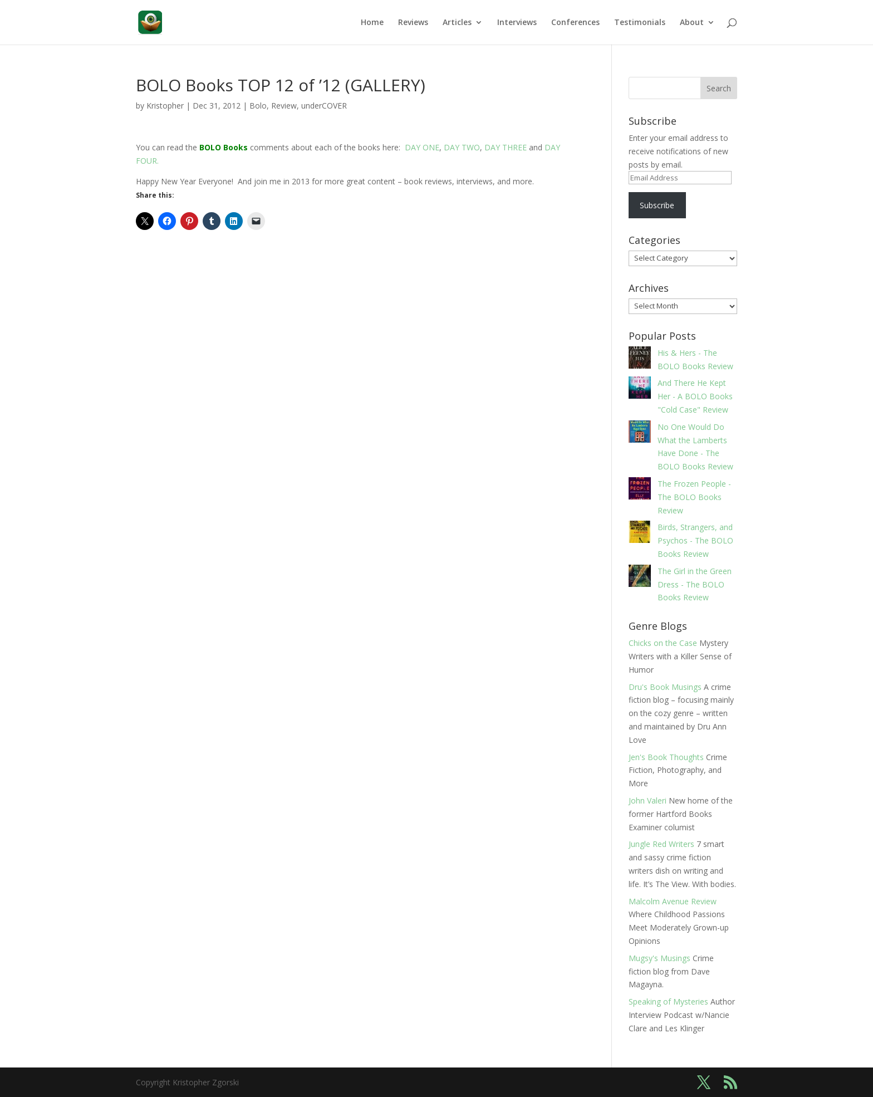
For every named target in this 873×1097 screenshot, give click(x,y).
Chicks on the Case (663, 643)
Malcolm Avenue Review (673, 901)
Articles (457, 22)
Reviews (413, 22)
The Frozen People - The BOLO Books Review (694, 497)
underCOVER (324, 105)
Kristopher (165, 105)
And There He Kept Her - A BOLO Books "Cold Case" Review (695, 396)
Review (284, 105)
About (692, 22)
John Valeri (647, 800)
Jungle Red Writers (661, 844)
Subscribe (657, 205)
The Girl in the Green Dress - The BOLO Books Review (695, 584)
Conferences (575, 22)
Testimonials (639, 22)
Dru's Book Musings (665, 687)
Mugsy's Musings (659, 958)
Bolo (258, 105)
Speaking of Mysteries (668, 1001)
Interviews (517, 22)
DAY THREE (505, 147)
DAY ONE (422, 147)
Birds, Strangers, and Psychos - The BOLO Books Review (695, 540)
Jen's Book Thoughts (666, 757)
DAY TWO (462, 147)
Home (372, 22)
